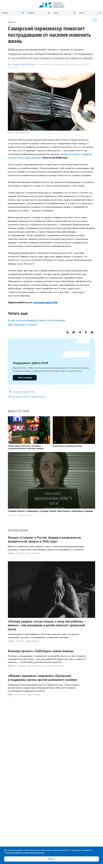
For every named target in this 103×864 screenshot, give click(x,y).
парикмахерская (38, 397)
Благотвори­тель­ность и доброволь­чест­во (55, 64)
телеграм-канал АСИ (44, 302)
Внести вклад (24, 377)
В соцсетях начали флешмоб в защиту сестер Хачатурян (36, 320)
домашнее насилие (21, 397)
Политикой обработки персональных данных (24, 853)
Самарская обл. (27, 392)
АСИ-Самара (13, 64)
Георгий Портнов (27, 64)
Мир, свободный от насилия (22, 324)
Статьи (11, 641)
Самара (16, 392)
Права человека (82, 64)
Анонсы (11, 553)
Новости (12, 22)
